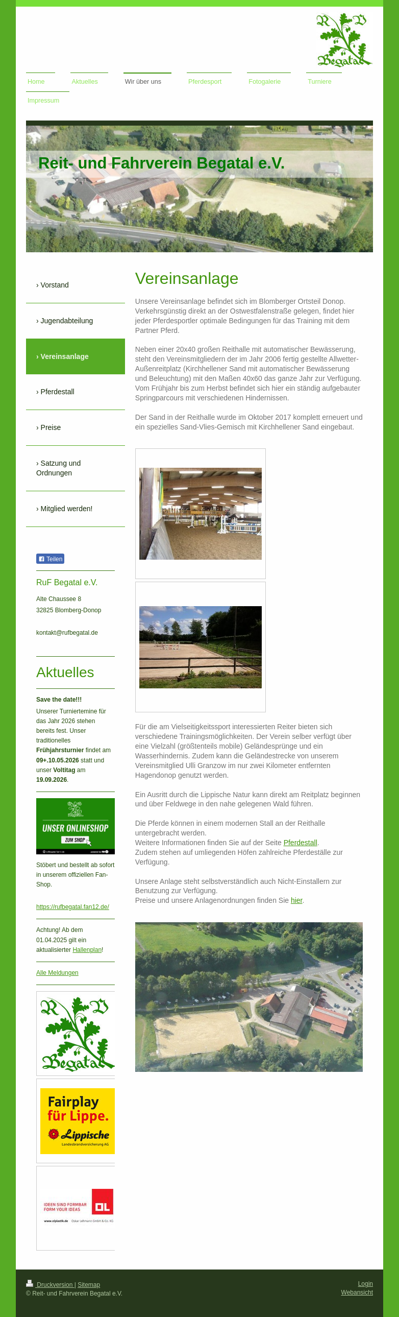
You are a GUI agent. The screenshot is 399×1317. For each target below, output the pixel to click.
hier (297, 900)
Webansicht (357, 1292)
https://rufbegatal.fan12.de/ (72, 907)
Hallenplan (87, 949)
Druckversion (50, 1284)
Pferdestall (300, 843)
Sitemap (89, 1284)
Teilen (50, 559)
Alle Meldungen (57, 972)
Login (365, 1283)
